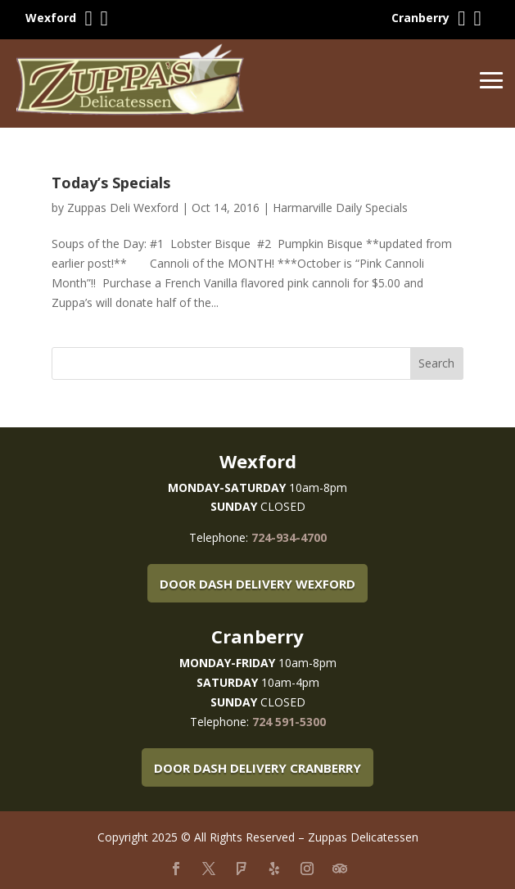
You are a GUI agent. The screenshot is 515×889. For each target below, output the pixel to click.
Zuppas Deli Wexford (122, 207)
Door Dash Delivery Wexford (257, 583)
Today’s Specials (111, 182)
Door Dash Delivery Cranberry (257, 768)
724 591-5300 (289, 721)
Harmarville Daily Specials (340, 207)
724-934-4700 (289, 537)
